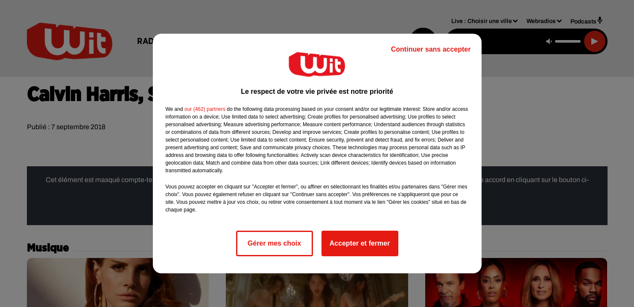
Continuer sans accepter (431, 49)
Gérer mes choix (274, 243)
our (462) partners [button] (204, 109)
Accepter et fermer (360, 243)
